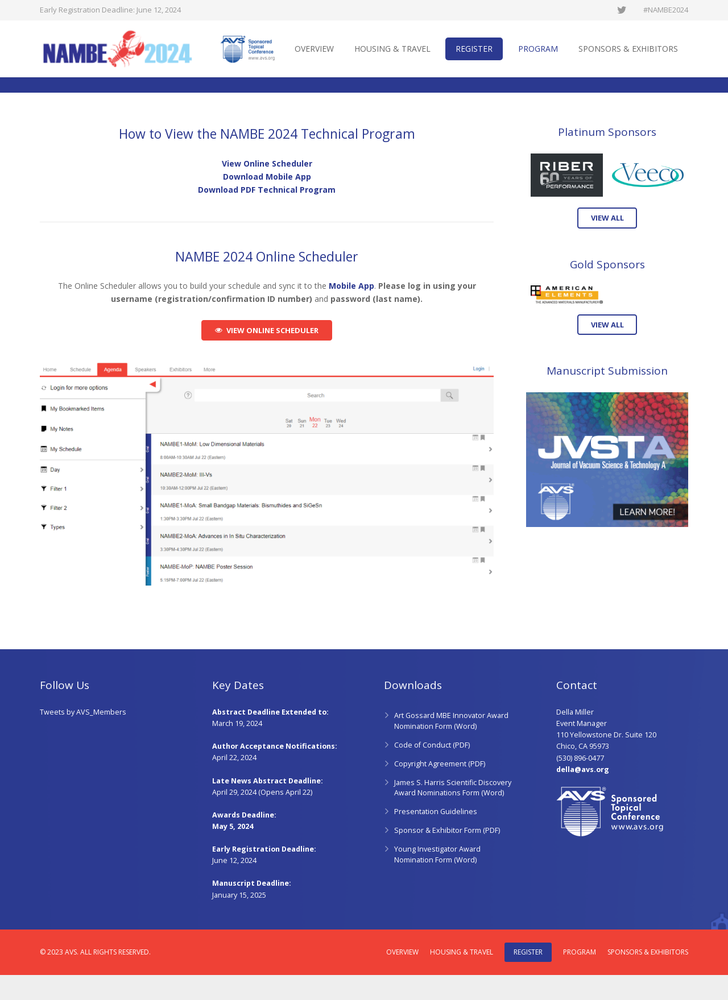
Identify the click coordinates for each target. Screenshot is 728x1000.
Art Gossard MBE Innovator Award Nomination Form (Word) (451, 746)
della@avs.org (582, 794)
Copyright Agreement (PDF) (439, 789)
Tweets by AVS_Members (83, 737)
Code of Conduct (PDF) (432, 770)
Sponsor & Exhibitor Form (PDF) (447, 856)
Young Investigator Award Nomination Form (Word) (437, 880)
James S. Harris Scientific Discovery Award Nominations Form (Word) (452, 813)
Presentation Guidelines (435, 837)
